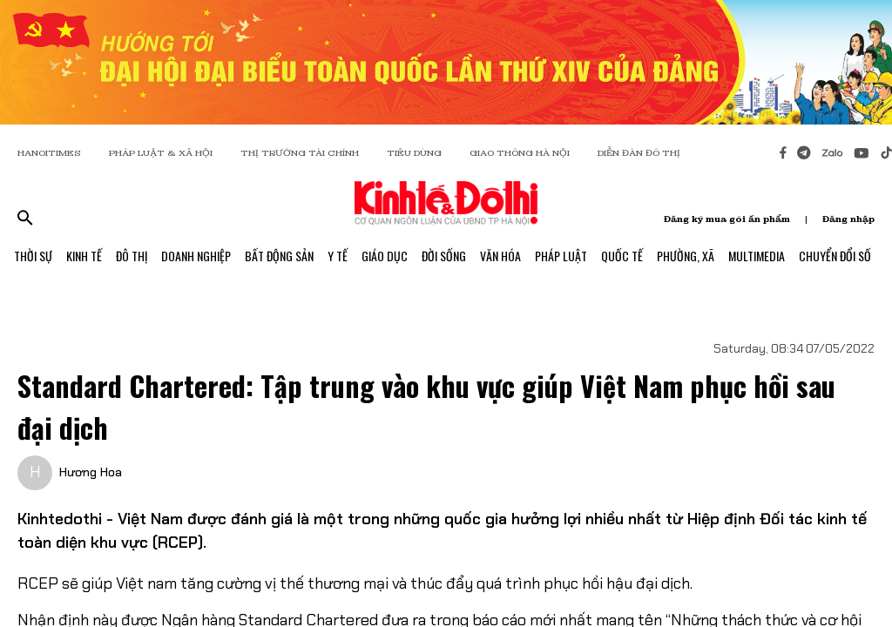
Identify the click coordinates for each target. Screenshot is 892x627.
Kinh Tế (84, 255)
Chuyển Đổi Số (835, 255)
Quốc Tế (622, 255)
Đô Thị (131, 255)
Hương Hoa (90, 472)
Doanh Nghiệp (196, 255)
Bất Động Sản (279, 255)
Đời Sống (444, 255)
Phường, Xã (685, 255)
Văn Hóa (500, 255)
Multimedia (756, 255)
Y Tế (338, 255)
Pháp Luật (561, 255)
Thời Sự (33, 255)
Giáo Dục (385, 255)
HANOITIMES (49, 152)
